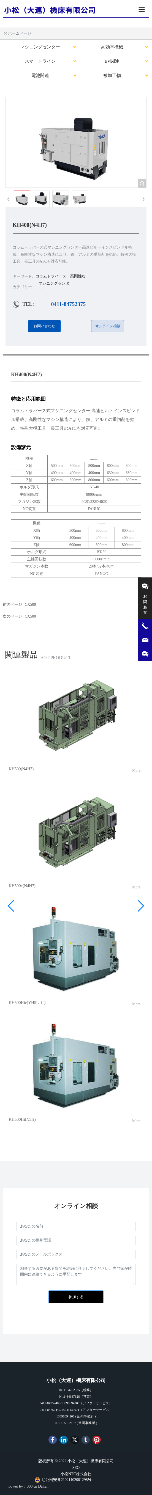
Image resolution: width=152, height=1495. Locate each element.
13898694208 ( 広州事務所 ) (76, 1416)
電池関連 (40, 75)
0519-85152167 (65, 1423)
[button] (11, 906)
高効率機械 (112, 47)
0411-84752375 (68, 304)
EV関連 (112, 61)
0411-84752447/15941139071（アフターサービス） (76, 1410)
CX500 (30, 616)
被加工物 (112, 75)
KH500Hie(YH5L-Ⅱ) (27, 1002)
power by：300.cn (23, 1486)
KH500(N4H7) (21, 769)
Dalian (43, 1486)
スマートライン (40, 61)
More (136, 770)
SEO (76, 1468)
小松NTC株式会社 (76, 1474)
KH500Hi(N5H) (22, 1119)
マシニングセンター (40, 47)
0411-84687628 (69, 1396)
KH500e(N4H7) (22, 885)
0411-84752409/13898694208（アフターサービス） (76, 1403)
